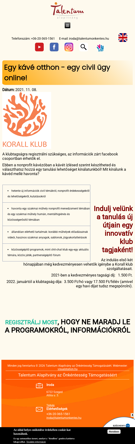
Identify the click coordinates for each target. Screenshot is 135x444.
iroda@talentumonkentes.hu (89, 38)
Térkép (50, 405)
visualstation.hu (68, 369)
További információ (36, 442)
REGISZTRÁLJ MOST (31, 322)
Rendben (114, 432)
